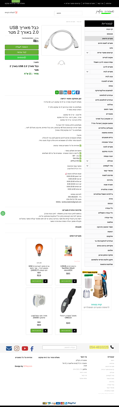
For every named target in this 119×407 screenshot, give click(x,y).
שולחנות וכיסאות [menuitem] (106, 269)
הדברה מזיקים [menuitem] (107, 154)
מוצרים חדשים (70, 21)
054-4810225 (99, 341)
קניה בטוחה (96, 308)
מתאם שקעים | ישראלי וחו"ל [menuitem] (102, 125)
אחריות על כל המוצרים (23, 351)
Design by (23, 360)
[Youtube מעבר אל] (25, 344)
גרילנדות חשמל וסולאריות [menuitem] (103, 197)
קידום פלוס (56, 400)
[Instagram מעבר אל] (16, 344)
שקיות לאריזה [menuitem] (107, 58)
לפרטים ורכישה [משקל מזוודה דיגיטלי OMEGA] (14, 278)
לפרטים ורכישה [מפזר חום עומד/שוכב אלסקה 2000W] (67, 324)
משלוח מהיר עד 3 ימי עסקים (15, 3)
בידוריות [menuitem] (110, 183)
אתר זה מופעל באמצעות (59, 400)
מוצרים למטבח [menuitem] (107, 82)
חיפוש (59, 13)
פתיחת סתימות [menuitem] (107, 135)
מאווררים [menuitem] (109, 115)
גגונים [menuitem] (111, 87)
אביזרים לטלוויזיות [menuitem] (106, 96)
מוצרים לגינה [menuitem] (108, 149)
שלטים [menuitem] (110, 254)
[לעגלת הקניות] (11, 12)
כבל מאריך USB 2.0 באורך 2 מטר (23, 29)
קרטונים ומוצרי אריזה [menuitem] (72, 3)
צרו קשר (83, 351)
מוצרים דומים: (75, 236)
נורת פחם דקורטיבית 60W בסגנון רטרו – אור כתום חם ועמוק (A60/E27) (43, 266)
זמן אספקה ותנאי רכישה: (70, 99)
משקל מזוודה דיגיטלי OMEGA (16, 264)
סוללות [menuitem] (110, 106)
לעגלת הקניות (10, 12)
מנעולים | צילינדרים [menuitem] (106, 130)
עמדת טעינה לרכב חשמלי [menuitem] (103, 63)
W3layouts (27, 360)
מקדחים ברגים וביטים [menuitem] (105, 249)
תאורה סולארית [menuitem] (107, 192)
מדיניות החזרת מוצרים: (71, 210)
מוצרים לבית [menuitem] (108, 72)
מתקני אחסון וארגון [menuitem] (106, 259)
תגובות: (78, 227)
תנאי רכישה (83, 366)
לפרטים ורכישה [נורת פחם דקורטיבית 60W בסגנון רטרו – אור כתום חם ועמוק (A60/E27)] (40, 278)
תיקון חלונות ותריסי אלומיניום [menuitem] (102, 264)
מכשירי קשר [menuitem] (108, 173)
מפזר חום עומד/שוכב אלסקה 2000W (70, 310)
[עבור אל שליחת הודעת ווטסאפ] (3, 213)
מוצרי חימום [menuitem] (108, 111)
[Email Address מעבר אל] (9, 344)
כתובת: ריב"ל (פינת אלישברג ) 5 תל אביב (75, 358)
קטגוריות (107, 23)
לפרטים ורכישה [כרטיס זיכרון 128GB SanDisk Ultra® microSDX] (67, 278)
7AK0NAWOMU (27, 38)
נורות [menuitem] (111, 202)
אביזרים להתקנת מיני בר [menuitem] (104, 245)
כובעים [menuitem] (110, 206)
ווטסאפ (21, 57)
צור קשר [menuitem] (100, 3)
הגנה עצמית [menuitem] (108, 158)
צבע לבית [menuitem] (109, 77)
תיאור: (36, 62)
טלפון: (84, 363)
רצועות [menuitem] (110, 235)
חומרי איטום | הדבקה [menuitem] (105, 230)
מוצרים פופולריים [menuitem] (89, 3)
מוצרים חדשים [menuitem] (107, 39)
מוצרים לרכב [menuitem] (108, 68)
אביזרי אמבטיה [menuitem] (107, 144)
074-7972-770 (77, 363)
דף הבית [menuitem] (109, 29)
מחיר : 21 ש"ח (31, 73)
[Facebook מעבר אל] (32, 344)
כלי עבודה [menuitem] (109, 211)
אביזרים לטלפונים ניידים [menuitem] (104, 101)
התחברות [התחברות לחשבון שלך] (15, 1)
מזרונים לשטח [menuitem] (107, 178)
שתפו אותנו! (83, 372)
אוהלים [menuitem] (110, 163)
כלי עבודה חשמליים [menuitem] (105, 216)
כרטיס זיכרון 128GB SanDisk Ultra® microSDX (70, 265)
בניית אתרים (49, 400)
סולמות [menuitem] (110, 226)
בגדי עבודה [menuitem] (109, 221)
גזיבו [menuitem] (111, 48)
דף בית (79, 21)
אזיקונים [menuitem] (110, 240)
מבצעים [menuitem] (110, 34)
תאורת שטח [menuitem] (108, 187)
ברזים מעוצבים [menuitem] (107, 139)
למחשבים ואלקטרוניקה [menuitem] (104, 92)
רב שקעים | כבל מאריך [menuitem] (104, 120)
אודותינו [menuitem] (108, 3)
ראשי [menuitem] (112, 354)
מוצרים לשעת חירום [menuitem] (105, 44)
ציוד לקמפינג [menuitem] (108, 168)
